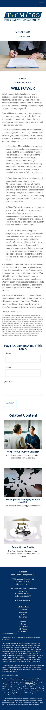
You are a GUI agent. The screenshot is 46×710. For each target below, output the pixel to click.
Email (8, 367)
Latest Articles (23, 627)
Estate (23, 614)
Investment (23, 612)
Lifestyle (23, 624)
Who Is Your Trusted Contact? (23, 451)
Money (23, 622)
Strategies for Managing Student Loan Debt (23, 500)
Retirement (23, 610)
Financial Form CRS (11, 633)
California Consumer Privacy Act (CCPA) (21, 667)
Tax (23, 619)
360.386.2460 (23, 37)
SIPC (31, 683)
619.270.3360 (23, 32)
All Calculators (23, 631)
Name (8, 353)
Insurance (23, 617)
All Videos (23, 629)
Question (8, 382)
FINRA (28, 683)
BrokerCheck (6, 639)
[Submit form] (10, 403)
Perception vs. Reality (23, 547)
